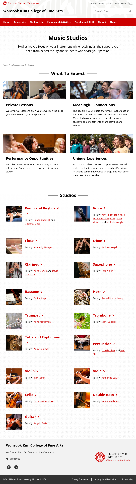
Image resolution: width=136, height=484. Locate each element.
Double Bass (103, 394)
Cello (29, 394)
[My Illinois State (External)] (130, 3)
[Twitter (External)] (8, 467)
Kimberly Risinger (43, 247)
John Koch (119, 214)
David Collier (108, 350)
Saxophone (102, 264)
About (113, 22)
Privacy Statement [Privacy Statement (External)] (80, 479)
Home (6, 22)
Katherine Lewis (110, 377)
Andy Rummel (41, 348)
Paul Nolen (107, 270)
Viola (97, 371)
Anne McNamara (43, 321)
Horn (97, 291)
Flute (29, 240)
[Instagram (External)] (16, 467)
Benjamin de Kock (111, 401)
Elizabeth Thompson (104, 218)
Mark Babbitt (109, 321)
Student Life (37, 22)
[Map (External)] (116, 3)
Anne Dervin (40, 270)
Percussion (102, 343)
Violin (30, 371)
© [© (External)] (4, 479)
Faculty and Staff (84, 22)
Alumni (102, 22)
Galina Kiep (40, 298)
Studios (31, 65)
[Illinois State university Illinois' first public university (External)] (112, 457)
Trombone (102, 315)
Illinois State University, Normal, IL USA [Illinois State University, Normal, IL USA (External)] (28, 479)
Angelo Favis (40, 423)
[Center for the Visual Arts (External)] (39, 452)
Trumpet (32, 315)
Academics (20, 22)
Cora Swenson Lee (43, 401)
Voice (97, 208)
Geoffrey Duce (32, 223)
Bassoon (32, 291)
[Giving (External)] (94, 3)
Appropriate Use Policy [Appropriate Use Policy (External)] (105, 479)
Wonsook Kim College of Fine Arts (33, 10)
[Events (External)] (109, 3)
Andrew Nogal (109, 247)
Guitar (30, 416)
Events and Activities (59, 22)
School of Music (17, 65)
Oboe (97, 240)
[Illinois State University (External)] (22, 3)
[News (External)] (102, 3)
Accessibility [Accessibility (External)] (127, 479)
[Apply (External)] (124, 3)
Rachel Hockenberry (112, 298)
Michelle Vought (115, 222)
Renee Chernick (42, 219)
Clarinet (32, 264)
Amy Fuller (107, 214)
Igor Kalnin (39, 377)
